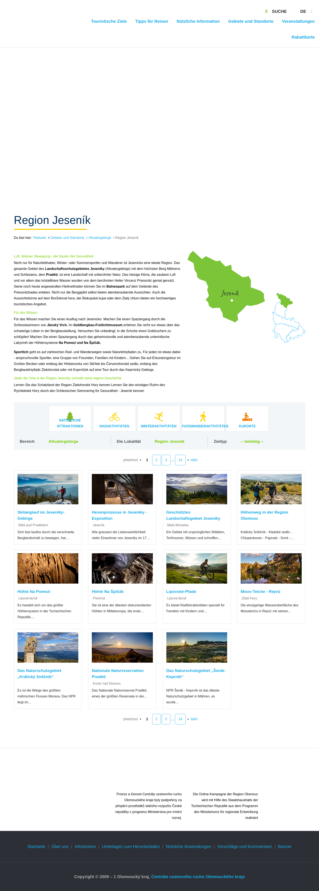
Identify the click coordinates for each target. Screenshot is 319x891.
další (194, 460)
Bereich (27, 441)
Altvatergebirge (99, 238)
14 (180, 460)
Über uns (59, 846)
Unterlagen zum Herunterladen (131, 846)
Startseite (36, 846)
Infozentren (85, 846)
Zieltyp (220, 441)
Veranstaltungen (298, 21)
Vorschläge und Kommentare (244, 846)
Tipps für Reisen (151, 21)
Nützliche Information (198, 21)
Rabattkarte (303, 37)
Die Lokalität (129, 441)
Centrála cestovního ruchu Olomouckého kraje (198, 876)
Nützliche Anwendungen (188, 846)
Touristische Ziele (109, 21)
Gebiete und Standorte (250, 21)
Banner (285, 846)
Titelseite (39, 238)
